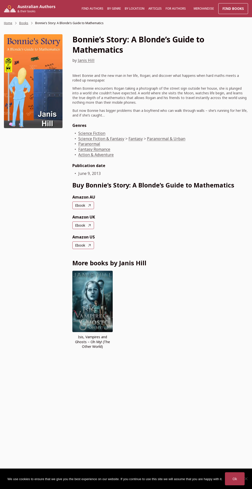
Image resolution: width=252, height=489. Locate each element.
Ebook (80, 205)
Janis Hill (86, 60)
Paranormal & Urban (166, 138)
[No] (245, 478)
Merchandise (204, 8)
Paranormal (89, 144)
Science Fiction (91, 133)
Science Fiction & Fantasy (101, 138)
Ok (235, 478)
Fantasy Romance (94, 149)
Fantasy (135, 138)
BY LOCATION (134, 8)
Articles (155, 8)
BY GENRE (114, 8)
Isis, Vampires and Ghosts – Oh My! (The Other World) (92, 342)
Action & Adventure (96, 154)
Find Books (233, 8)
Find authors (92, 8)
